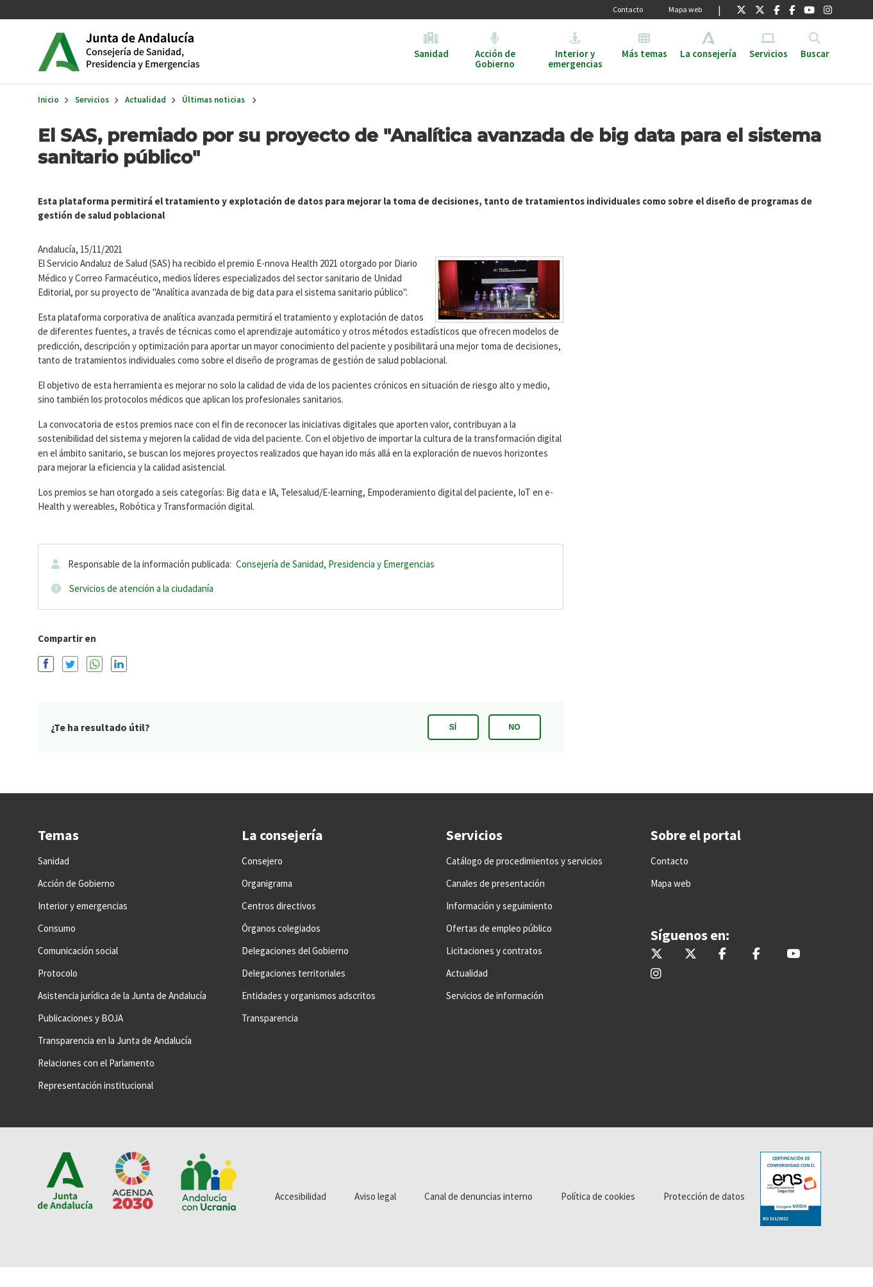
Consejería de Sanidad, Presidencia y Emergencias (335, 564)
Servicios (92, 99)
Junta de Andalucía (58, 51)
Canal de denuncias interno (478, 1196)
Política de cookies (598, 1196)
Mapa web (685, 9)
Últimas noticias (213, 99)
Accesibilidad (300, 1196)
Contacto (628, 9)
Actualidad (145, 99)
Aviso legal (375, 1196)
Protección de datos (704, 1196)
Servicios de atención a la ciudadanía (141, 588)
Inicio (184, 51)
